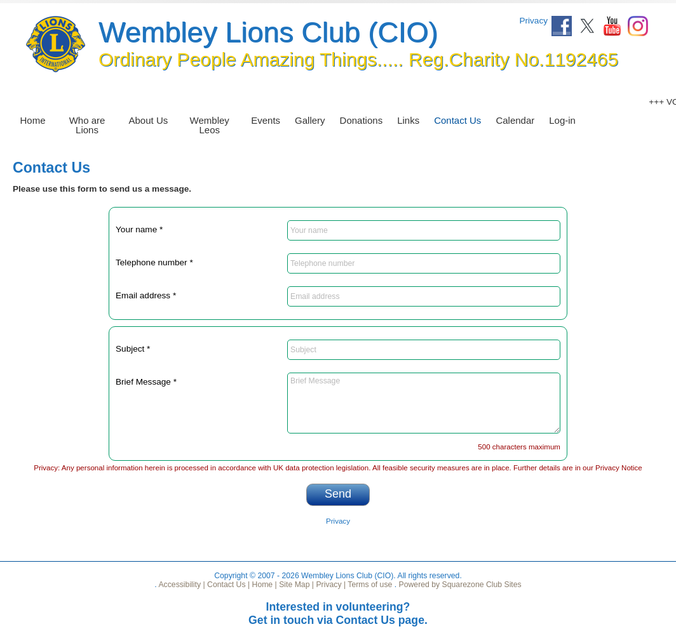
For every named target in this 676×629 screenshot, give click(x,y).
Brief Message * (146, 382)
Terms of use (369, 584)
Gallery (310, 120)
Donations (361, 120)
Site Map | (295, 584)
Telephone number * (154, 262)
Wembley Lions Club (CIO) (268, 32)
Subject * (133, 349)
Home (33, 120)
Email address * (146, 295)
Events (265, 120)
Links (408, 120)
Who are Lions (87, 125)
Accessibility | (181, 584)
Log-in (562, 120)
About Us (148, 120)
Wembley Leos (209, 125)
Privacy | (330, 584)
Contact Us (457, 120)
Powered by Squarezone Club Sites (460, 584)
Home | (263, 584)
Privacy (533, 20)
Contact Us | (227, 584)
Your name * (139, 229)
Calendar (515, 120)
